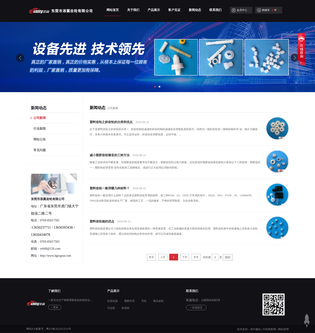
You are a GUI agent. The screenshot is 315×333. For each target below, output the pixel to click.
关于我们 (133, 10)
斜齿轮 (126, 308)
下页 (184, 257)
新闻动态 (195, 10)
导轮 (144, 301)
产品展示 (154, 10)
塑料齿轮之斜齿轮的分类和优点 (111, 122)
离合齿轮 (158, 301)
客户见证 (174, 10)
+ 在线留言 (196, 307)
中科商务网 (269, 329)
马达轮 (111, 308)
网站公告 (39, 139)
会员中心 (239, 10)
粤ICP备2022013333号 (58, 328)
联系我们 (215, 10)
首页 (151, 257)
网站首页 (113, 10)
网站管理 (283, 329)
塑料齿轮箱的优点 (102, 221)
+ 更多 (54, 307)
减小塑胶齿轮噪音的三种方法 (110, 155)
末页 (196, 257)
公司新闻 (39, 118)
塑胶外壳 (129, 301)
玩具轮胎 (112, 301)
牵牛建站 (255, 329)
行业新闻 (39, 128)
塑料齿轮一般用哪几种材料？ (110, 188)
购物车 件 (267, 10)
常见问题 (39, 150)
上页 (162, 257)
